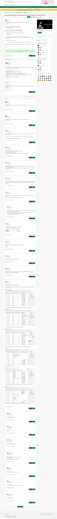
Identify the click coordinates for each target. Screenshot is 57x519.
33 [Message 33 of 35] (7, 140)
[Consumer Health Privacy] (14, 516)
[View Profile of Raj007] (8, 241)
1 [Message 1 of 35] (7, 55)
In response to (7, 64)
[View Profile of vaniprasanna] (8, 255)
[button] (28, 17)
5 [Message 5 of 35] (7, 90)
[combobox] (43, 8)
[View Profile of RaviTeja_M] (8, 281)
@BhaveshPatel (21, 133)
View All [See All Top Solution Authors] (39, 56)
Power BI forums (7, 12)
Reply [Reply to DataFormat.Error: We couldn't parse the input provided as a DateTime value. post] (33, 55)
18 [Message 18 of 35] (9, 487)
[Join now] (40, 32)
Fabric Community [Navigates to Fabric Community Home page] (12, 5)
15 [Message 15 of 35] (7, 406)
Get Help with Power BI (19, 12)
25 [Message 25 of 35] (7, 261)
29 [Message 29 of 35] (9, 216)
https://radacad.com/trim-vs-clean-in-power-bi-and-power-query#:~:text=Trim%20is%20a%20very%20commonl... (19, 136)
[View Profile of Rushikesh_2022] (11, 439)
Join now (6, 2)
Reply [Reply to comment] (33, 125)
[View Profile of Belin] (7, 130)
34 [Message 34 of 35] (7, 123)
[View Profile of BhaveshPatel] (10, 62)
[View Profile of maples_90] (8, 192)
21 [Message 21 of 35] (9, 446)
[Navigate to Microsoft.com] (7, 5)
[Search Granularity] (32, 8)
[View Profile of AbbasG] (10, 452)
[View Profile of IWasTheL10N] (8, 268)
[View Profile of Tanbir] (8, 101)
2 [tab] (44, 34)
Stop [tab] (45, 34)
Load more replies (20, 506)
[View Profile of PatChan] (10, 413)
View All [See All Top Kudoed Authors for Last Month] (39, 71)
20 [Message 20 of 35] (9, 461)
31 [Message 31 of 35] (7, 171)
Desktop (25, 12)
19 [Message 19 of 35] (9, 474)
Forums (12, 12)
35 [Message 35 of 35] (7, 109)
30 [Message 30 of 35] (7, 185)
